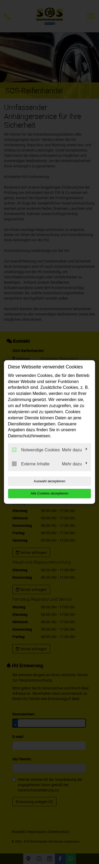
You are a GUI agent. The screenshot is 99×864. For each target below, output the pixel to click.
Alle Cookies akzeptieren (49, 493)
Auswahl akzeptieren (49, 481)
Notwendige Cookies (36, 449)
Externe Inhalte (31, 463)
